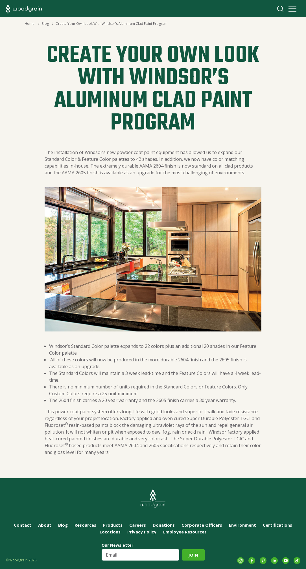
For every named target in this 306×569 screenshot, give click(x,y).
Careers (137, 525)
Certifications (277, 525)
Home (29, 23)
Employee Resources (185, 532)
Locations (110, 532)
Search (280, 9)
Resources (85, 525)
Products (113, 525)
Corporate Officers (202, 525)
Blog (45, 23)
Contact (22, 525)
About (44, 525)
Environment (242, 525)
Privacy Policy (141, 532)
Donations (164, 525)
